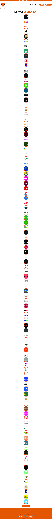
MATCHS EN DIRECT (21, 0)
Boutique (36, 4)
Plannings (42, 4)
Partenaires (32, 4)
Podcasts (27, 0)
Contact (32, 0)
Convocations (48, 4)
